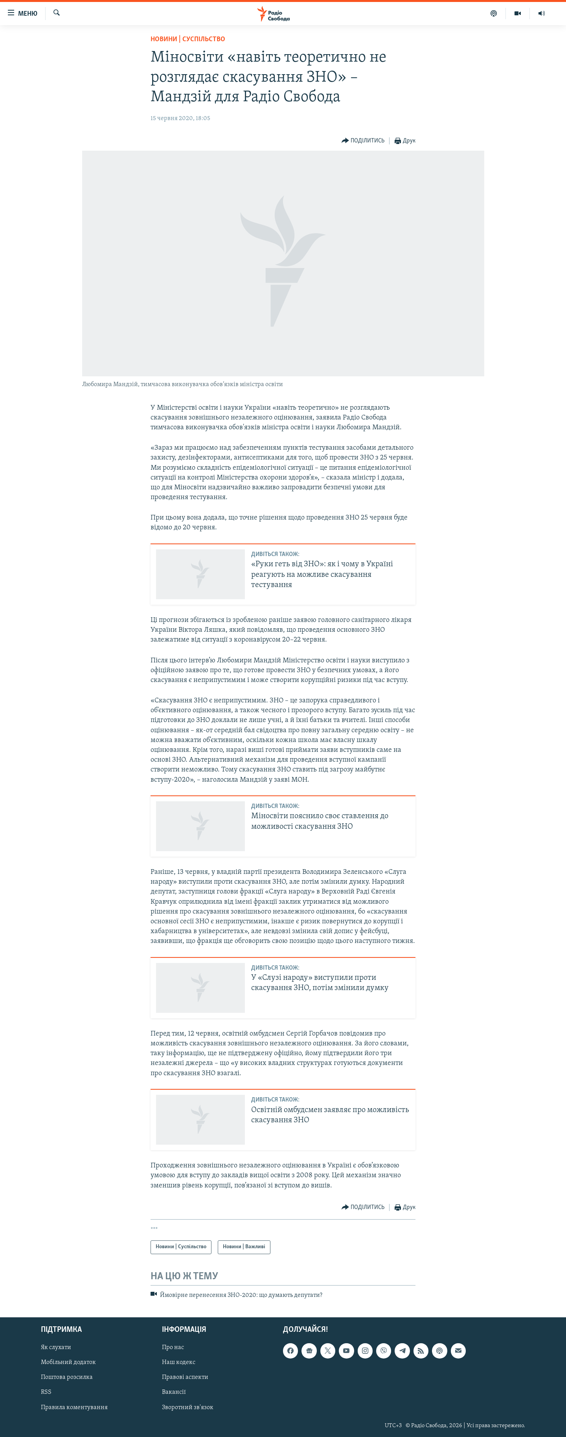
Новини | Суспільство (188, 39)
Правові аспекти (185, 1378)
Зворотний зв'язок (187, 1407)
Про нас (173, 1347)
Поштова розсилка (67, 1378)
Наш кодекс (178, 1362)
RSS (46, 1393)
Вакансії (174, 1393)
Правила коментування (74, 1407)
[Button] (363, 141)
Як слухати (56, 1347)
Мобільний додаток (68, 1362)
